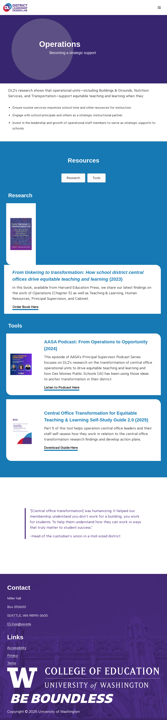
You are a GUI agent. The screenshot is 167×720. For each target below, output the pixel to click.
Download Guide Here (61, 448)
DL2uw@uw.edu (19, 624)
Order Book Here (25, 307)
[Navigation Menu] (159, 7)
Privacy (12, 655)
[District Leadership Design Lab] (15, 7)
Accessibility (16, 648)
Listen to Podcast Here (61, 387)
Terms (11, 663)
